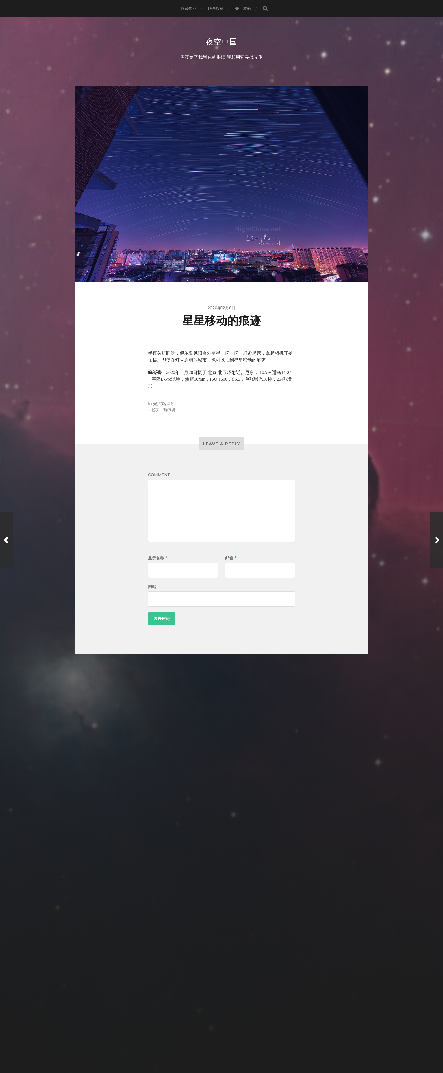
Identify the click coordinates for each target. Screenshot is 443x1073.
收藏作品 (189, 8)
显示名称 (157, 558)
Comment (159, 475)
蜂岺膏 (170, 410)
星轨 (171, 404)
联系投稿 (216, 8)
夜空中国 (221, 42)
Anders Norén (232, 1048)
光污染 (159, 404)
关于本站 (243, 8)
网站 (152, 587)
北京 (155, 410)
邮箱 (230, 558)
